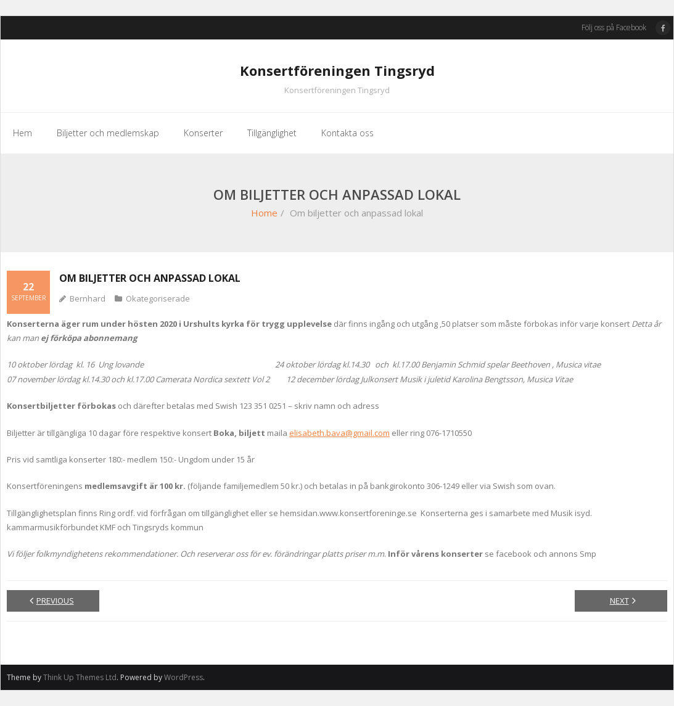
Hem (22, 133)
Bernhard (87, 298)
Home (264, 213)
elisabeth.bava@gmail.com (339, 432)
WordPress (183, 677)
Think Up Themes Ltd (80, 677)
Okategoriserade (158, 298)
